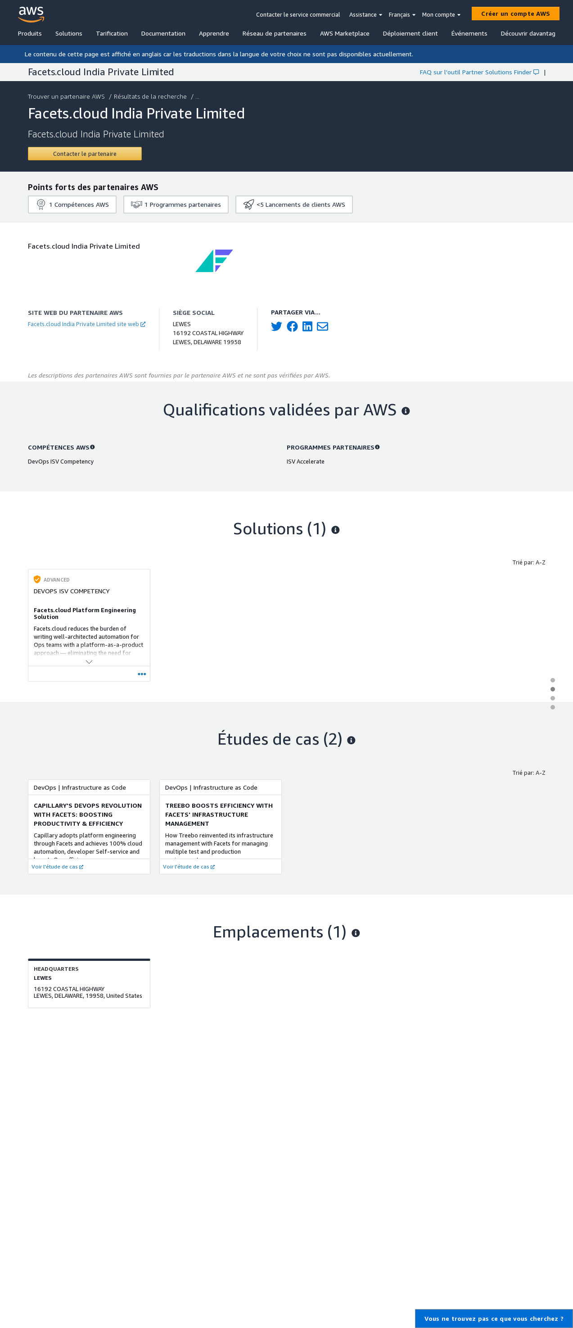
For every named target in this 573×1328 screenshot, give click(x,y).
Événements (469, 33)
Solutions (68, 33)
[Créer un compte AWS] (515, 13)
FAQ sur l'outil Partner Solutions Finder (479, 72)
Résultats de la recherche (151, 96)
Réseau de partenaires (275, 33)
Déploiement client (410, 33)
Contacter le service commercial (298, 14)
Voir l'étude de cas (57, 866)
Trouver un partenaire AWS (67, 96)
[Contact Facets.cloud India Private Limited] (85, 153)
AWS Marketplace (345, 33)
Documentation (163, 33)
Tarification (112, 33)
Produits (30, 33)
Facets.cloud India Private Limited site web (86, 323)
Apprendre (214, 33)
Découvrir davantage (530, 33)
